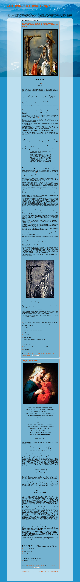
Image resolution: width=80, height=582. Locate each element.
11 (22, 349)
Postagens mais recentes (29, 571)
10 (22, 346)
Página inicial (40, 571)
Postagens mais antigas (51, 571)
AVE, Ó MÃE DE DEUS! (30, 361)
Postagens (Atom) (29, 573)
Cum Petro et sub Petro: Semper (28, 6)
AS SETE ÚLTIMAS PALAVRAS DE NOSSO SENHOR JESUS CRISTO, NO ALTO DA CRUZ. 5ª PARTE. (40, 25)
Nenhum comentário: (26, 355)
